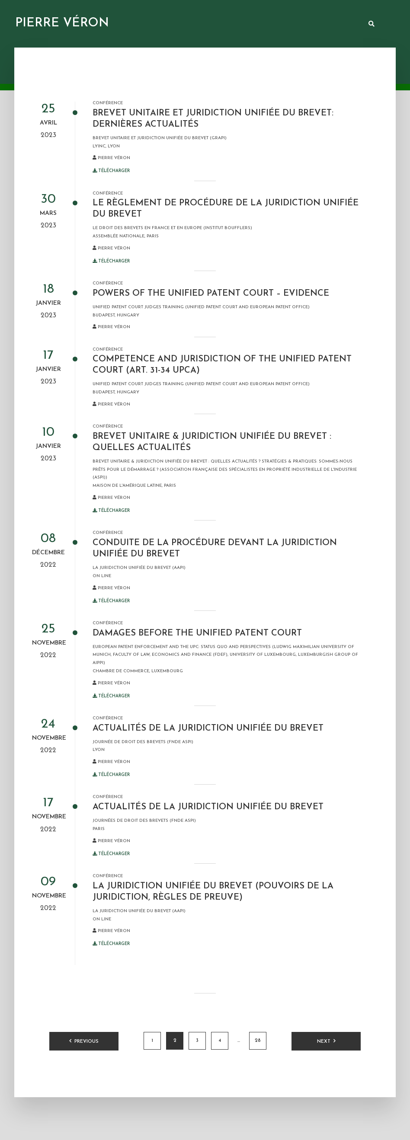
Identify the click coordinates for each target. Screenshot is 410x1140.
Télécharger (111, 171)
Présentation (82, 24)
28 (258, 1040)
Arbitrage (306, 24)
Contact (344, 24)
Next (323, 1041)
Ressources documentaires (150, 24)
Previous (86, 1041)
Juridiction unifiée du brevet (241, 24)
